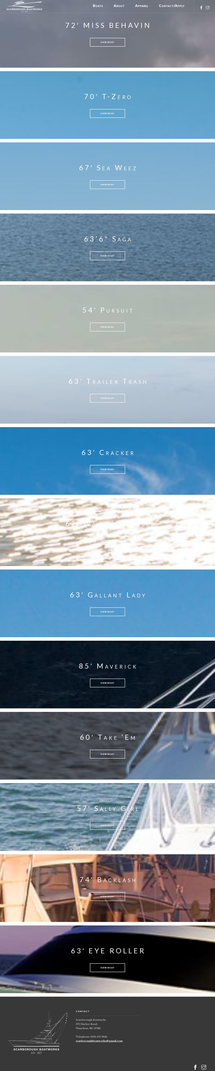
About (119, 6)
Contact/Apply (172, 6)
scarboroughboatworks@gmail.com (99, 1040)
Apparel (141, 6)
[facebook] (201, 6)
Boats (98, 6)
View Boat (107, 42)
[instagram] (207, 6)
